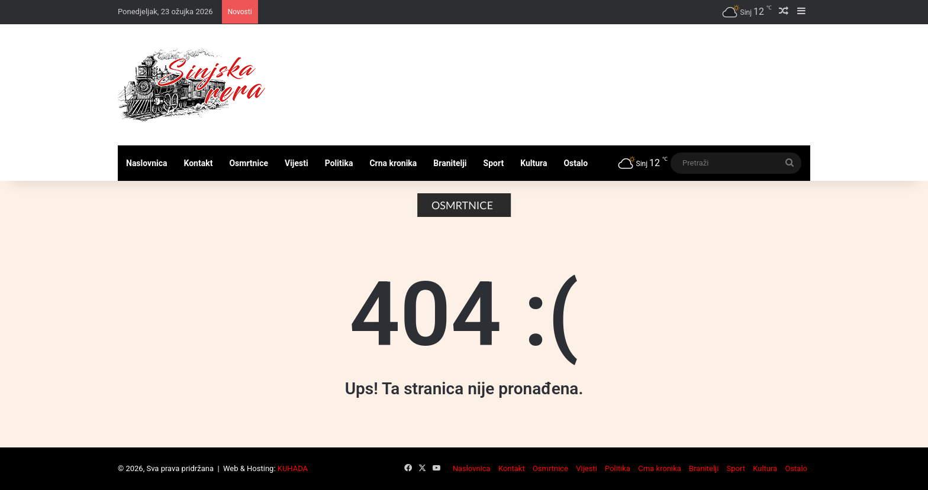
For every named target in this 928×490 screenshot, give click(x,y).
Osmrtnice (248, 163)
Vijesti (296, 163)
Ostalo (575, 163)
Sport (494, 163)
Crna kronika (393, 163)
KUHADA (293, 468)
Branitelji (449, 163)
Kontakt (198, 163)
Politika (339, 163)
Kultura (533, 163)
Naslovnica (146, 163)
